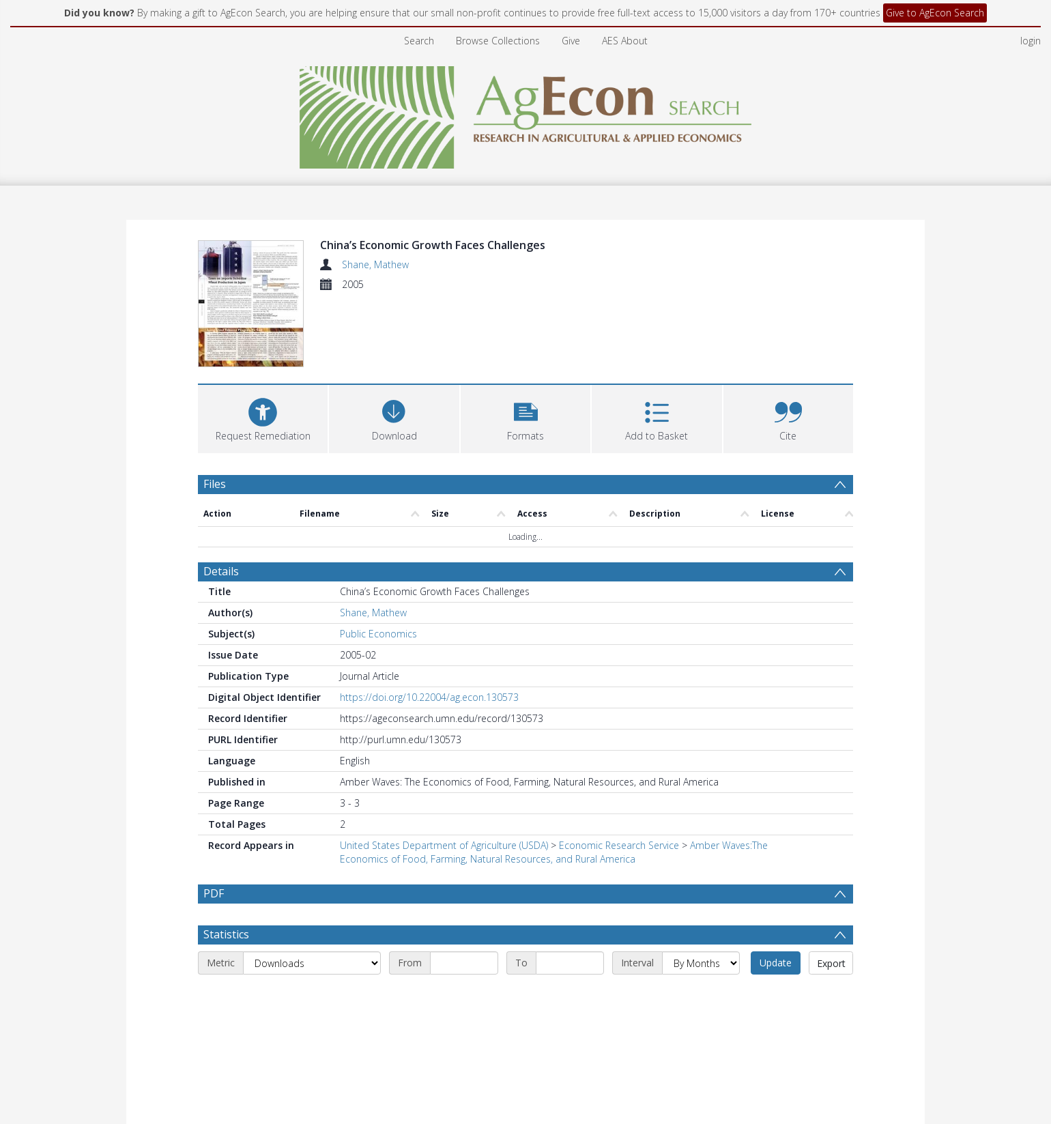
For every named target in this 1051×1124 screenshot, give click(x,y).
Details (221, 500)
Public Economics (378, 562)
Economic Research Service (619, 774)
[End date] (570, 892)
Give (571, 40)
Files (214, 412)
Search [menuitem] (419, 40)
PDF (213, 822)
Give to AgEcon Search (935, 12)
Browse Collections (498, 40)
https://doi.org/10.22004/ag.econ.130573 (429, 626)
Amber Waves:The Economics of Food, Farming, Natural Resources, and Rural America (554, 781)
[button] (525, 345)
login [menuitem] (1030, 40)
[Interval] (701, 892)
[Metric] (312, 892)
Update (776, 891)
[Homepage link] (526, 114)
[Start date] (464, 892)
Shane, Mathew (375, 264)
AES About (625, 40)
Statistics (226, 863)
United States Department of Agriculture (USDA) (444, 774)
